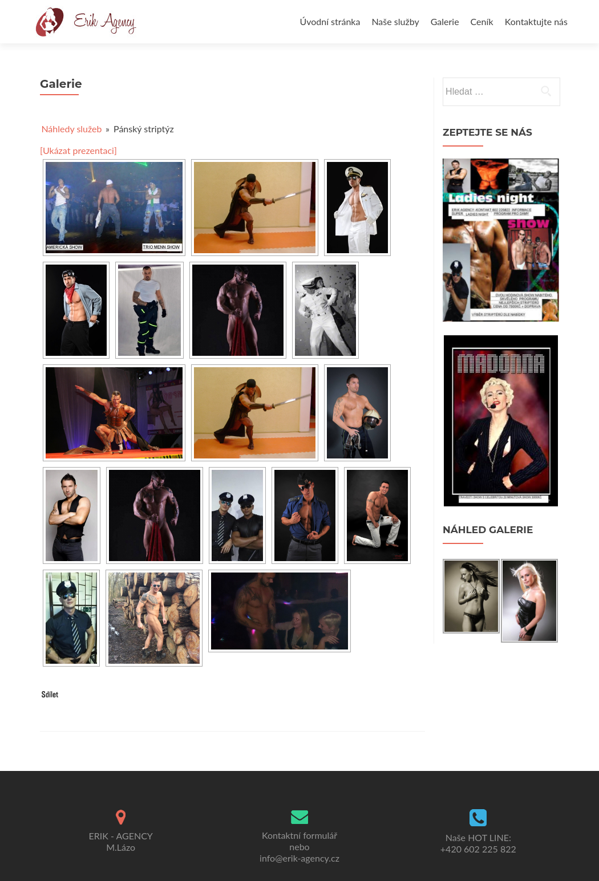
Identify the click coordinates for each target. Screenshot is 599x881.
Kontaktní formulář (299, 835)
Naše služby (395, 21)
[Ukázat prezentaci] (78, 150)
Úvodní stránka (330, 21)
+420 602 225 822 (478, 848)
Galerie (445, 21)
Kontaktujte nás (536, 21)
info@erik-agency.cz (299, 857)
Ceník (482, 21)
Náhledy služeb (71, 128)
